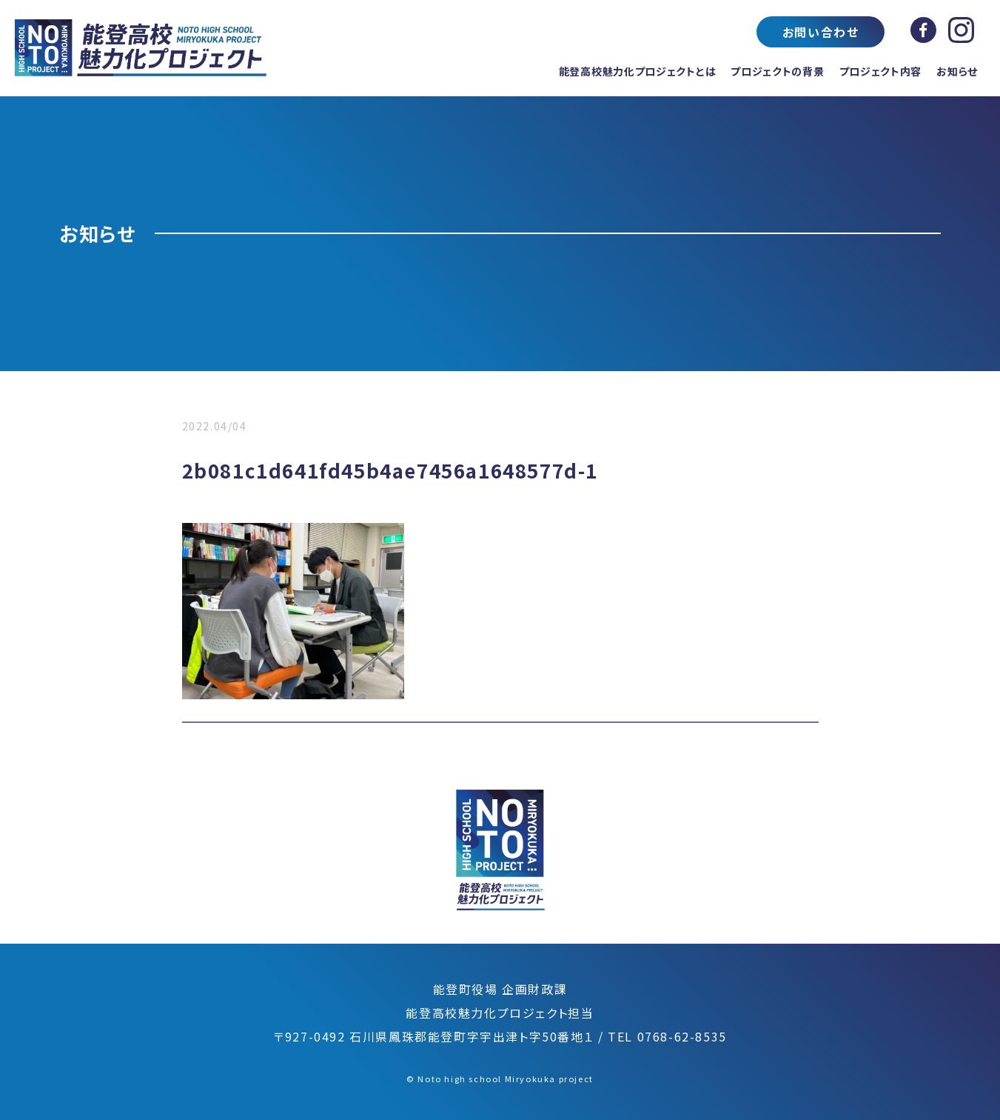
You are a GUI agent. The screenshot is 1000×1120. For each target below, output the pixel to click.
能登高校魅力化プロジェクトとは (638, 71)
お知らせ (957, 71)
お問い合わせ (820, 32)
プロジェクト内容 (880, 71)
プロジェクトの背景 (777, 71)
